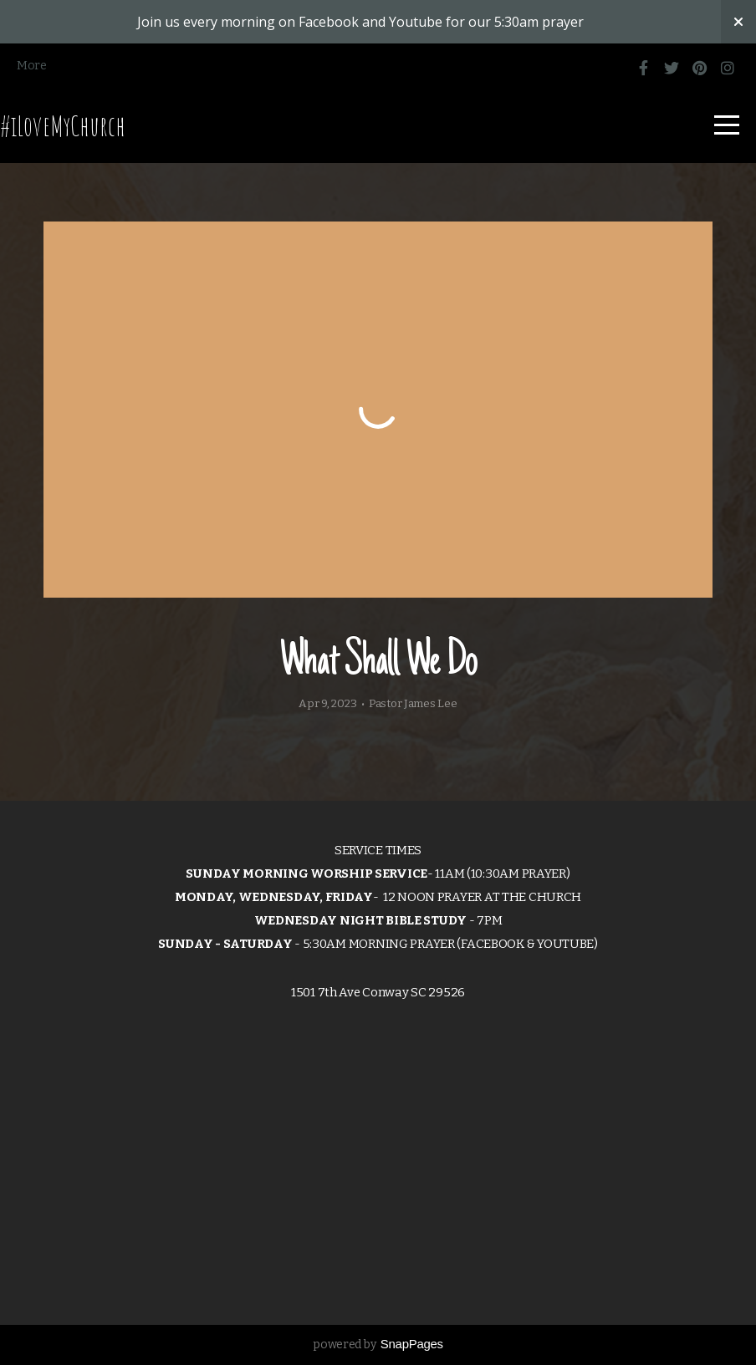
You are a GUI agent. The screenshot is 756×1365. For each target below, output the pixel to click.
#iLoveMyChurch (62, 125)
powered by (378, 1344)
